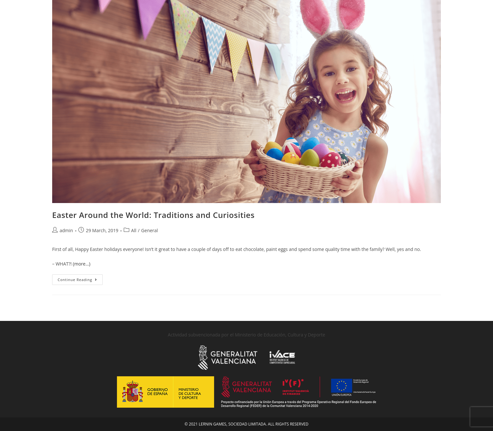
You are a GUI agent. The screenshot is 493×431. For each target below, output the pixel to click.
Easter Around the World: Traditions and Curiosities (153, 215)
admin (66, 230)
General (149, 230)
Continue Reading (80, 278)
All (133, 230)
